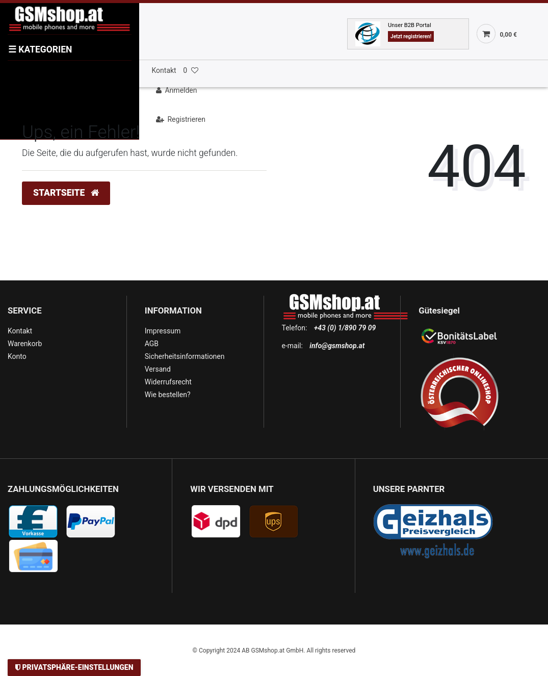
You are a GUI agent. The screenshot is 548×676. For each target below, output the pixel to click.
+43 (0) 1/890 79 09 (345, 328)
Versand (158, 369)
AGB (152, 344)
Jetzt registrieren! (410, 36)
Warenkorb (25, 344)
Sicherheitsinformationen (185, 356)
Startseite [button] (66, 193)
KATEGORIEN (40, 49)
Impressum (162, 331)
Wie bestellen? (168, 395)
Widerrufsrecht (168, 382)
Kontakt (164, 70)
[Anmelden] (348, 90)
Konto (17, 356)
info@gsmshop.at (336, 346)
